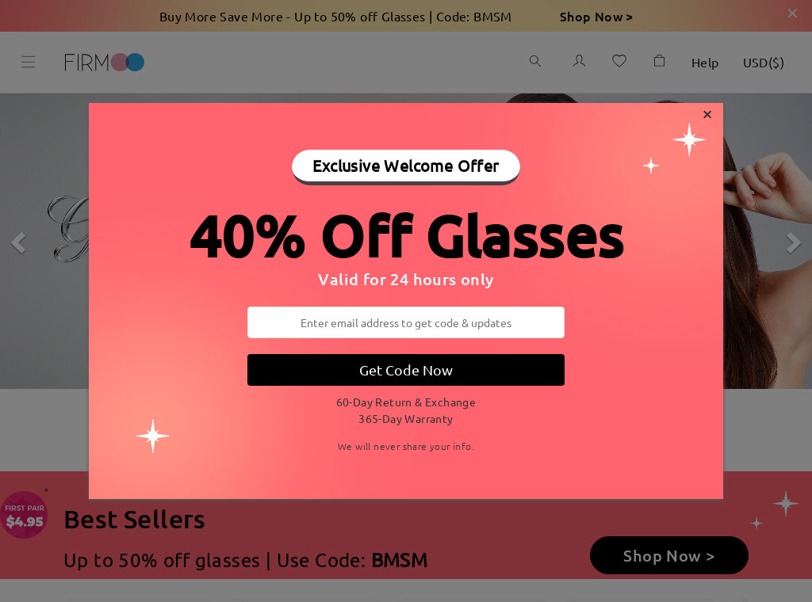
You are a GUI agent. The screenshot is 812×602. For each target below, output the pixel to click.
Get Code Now (406, 369)
